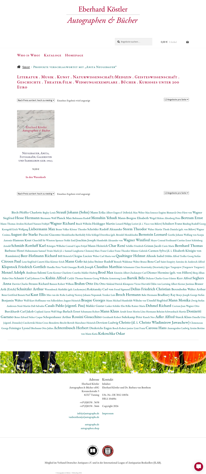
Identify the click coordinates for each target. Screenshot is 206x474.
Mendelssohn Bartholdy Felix (76, 234)
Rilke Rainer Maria (136, 306)
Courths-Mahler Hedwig (85, 272)
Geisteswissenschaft (156, 76)
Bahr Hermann (150, 295)
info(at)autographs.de (88, 413)
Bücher (128, 82)
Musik (47, 76)
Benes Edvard (21, 317)
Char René (117, 245)
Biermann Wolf (49, 218)
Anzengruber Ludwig (178, 328)
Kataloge (52, 55)
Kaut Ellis (38, 294)
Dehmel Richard (159, 305)
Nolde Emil (70, 240)
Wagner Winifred (137, 239)
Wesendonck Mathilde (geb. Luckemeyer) (65, 289)
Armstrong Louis (118, 278)
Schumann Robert (90, 311)
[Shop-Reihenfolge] (36, 100)
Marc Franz (101, 250)
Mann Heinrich (98, 246)
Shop (26, 67)
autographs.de (92, 424)
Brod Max (106, 272)
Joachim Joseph (86, 240)
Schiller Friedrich (135, 246)
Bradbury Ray (167, 295)
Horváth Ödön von (151, 284)
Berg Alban (198, 272)
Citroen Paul (11, 261)
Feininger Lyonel (20, 328)
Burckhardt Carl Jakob (19, 311)
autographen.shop (90, 428)
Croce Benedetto (51, 322)
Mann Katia (91, 333)
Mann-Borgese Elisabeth (133, 218)
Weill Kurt (29, 300)
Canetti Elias (43, 261)
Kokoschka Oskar (111, 333)
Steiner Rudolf (104, 261)
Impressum (108, 413)
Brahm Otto (84, 283)
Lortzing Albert (170, 284)
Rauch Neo (149, 317)
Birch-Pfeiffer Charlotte (27, 212)
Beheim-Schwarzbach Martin (171, 311)
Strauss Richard (39, 284)
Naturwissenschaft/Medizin (102, 76)
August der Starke (25, 234)
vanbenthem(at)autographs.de (84, 417)
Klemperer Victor (132, 284)
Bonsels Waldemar (123, 261)
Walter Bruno (140, 261)
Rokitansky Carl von (100, 289)
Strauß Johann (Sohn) (73, 212)
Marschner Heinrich (85, 322)
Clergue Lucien (82, 256)
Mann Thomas (8, 223)
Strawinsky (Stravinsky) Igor (155, 267)
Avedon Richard (24, 223)
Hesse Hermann (28, 217)
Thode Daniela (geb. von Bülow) (179, 229)
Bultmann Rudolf (81, 218)
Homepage (74, 55)
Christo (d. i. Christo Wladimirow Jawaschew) (154, 322)
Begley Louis (49, 212)
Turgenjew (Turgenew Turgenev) (187, 267)
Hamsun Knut (22, 240)
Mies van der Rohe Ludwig (60, 295)
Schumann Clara (132, 267)
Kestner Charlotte (62, 272)
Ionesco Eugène (158, 212)
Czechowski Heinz (32, 322)
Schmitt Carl (22, 278)
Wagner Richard (63, 223)
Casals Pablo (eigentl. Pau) (65, 305)
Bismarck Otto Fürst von (179, 212)
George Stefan (197, 295)
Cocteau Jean (179, 306)
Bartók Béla (136, 277)
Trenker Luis (109, 295)
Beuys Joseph (183, 295)
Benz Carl (154, 261)
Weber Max (144, 212)
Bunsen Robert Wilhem (61, 284)
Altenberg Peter (172, 218)
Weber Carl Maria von (104, 256)
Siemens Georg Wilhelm (96, 278)
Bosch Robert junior (123, 328)
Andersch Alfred (196, 261)
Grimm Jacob (153, 246)
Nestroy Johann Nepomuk (88, 295)
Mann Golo (74, 261)
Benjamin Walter (13, 300)
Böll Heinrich (65, 256)
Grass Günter (170, 278)
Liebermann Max (42, 228)
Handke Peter (54, 267)
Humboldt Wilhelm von (134, 300)
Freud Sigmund (122, 289)
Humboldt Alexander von (109, 240)
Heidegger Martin (104, 223)
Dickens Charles (154, 278)
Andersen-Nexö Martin (19, 306)
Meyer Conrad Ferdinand (164, 240)
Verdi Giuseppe (69, 267)
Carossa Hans (156, 327)
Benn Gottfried (10, 295)
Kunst (63, 76)
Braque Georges (93, 300)
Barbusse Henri (15, 250)
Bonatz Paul (24, 295)
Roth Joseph (86, 267)
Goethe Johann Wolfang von (182, 234)
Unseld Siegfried (157, 300)
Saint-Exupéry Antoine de (174, 261)
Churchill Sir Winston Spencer (48, 240)
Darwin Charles (20, 284)
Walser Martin (155, 229)
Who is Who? (28, 55)
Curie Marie (168, 246)
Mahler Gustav (95, 306)
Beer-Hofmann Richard (39, 255)
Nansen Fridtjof (41, 223)
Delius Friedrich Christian (151, 288)
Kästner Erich (57, 261)
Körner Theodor (78, 229)
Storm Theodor (135, 228)
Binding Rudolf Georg (194, 223)
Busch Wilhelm (84, 223)
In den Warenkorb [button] (36, 177)
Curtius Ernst (184, 240)
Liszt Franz (140, 328)
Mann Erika (98, 212)
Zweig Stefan (197, 300)
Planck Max (64, 218)
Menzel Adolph (13, 272)
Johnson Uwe (38, 278)
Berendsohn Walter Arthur (188, 289)
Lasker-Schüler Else (115, 306)
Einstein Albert (122, 272)
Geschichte (29, 82)
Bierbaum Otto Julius (42, 328)
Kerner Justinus (186, 284)
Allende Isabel (155, 256)
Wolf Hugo (57, 311)
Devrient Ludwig (107, 322)
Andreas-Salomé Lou (39, 272)
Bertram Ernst (192, 217)
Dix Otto (100, 284)
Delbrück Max (130, 212)
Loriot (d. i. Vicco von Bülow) (147, 223)
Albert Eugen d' (114, 212)
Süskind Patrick (114, 284)
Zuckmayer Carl (138, 272)
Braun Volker (63, 229)
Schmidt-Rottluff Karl (29, 245)
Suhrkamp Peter (132, 317)
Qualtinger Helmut (131, 255)
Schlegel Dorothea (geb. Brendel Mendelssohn (115, 234)
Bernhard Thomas (189, 245)
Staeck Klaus (183, 317)
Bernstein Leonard (153, 234)
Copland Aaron (42, 311)
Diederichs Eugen (100, 328)
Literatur (27, 76)
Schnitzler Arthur (30, 288)
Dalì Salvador (38, 306)
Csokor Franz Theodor (119, 250)
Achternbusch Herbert (71, 327)
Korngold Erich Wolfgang (15, 229)
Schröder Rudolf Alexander (105, 229)
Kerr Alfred (184, 278)
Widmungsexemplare (96, 82)
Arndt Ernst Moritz (130, 311)
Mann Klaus (110, 311)
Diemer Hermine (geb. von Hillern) (170, 272)
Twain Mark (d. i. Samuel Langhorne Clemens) (70, 250)
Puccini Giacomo (50, 234)
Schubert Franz (173, 223)
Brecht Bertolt (67, 322)
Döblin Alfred (172, 256)
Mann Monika (179, 300)
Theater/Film (58, 82)
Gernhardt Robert (112, 317)
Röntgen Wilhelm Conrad (60, 246)
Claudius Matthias (108, 266)
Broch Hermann (129, 294)
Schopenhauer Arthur (57, 317)
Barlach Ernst (72, 311)
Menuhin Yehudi (104, 217)
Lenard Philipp (124, 223)
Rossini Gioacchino (87, 316)
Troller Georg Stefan (190, 256)
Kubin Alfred (56, 277)
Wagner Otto (192, 306)
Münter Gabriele (139, 250)
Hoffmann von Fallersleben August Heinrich (58, 300)
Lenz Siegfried (29, 261)
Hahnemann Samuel (35, 250)
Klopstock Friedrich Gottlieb (24, 266)
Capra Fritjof (81, 246)
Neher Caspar (36, 317)
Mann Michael (114, 300)
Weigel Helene (156, 218)
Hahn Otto (8, 278)
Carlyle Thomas (75, 278)
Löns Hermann (148, 311)
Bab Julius (88, 261)
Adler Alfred (165, 316)
